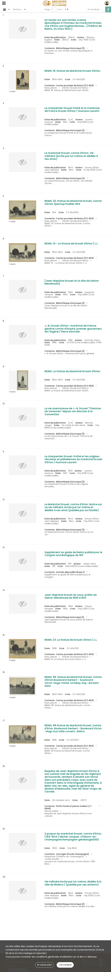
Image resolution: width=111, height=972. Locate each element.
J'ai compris (65, 964)
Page (47, 9)
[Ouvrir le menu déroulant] (4, 3)
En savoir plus (44, 964)
